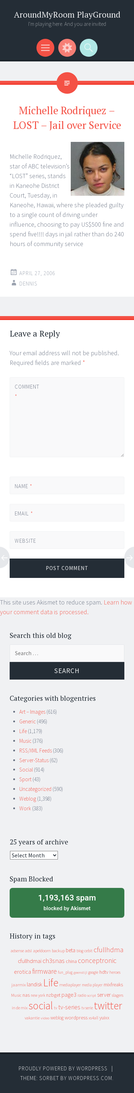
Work (25, 808)
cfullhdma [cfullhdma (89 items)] (109, 949)
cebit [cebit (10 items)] (88, 950)
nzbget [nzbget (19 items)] (53, 995)
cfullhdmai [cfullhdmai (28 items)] (29, 961)
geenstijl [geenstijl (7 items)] (80, 972)
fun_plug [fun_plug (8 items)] (65, 972)
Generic (27, 721)
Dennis (28, 283)
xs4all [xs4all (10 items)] (93, 1017)
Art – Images (32, 711)
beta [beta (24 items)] (70, 950)
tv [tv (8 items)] (55, 1007)
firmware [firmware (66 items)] (44, 971)
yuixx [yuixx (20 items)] (104, 1017)
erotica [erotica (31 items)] (22, 971)
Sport (25, 779)
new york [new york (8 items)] (38, 995)
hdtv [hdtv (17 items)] (103, 972)
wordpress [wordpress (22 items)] (76, 1017)
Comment (27, 391)
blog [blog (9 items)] (79, 950)
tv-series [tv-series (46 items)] (69, 1007)
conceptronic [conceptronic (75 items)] (97, 960)
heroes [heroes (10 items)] (114, 972)
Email (24, 513)
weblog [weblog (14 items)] (57, 1018)
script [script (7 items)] (91, 995)
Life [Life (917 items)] (50, 982)
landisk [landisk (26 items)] (34, 984)
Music (25, 740)
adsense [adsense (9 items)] (17, 950)
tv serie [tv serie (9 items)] (87, 1007)
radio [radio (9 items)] (82, 995)
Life (23, 731)
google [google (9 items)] (93, 972)
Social (26, 769)
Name (24, 486)
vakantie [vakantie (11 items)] (32, 1017)
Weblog (27, 798)
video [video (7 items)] (45, 1018)
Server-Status (34, 760)
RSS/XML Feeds (35, 750)
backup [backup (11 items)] (58, 950)
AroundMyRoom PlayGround (67, 14)
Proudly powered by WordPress (63, 1068)
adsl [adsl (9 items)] (28, 950)
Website (25, 540)
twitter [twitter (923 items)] (108, 1005)
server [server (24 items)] (104, 994)
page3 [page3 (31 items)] (68, 994)
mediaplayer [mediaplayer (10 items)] (70, 984)
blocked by (67, 902)
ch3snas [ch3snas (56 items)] (54, 961)
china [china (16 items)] (71, 961)
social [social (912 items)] (41, 1005)
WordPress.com (90, 1078)
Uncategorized (35, 789)
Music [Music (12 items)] (16, 995)
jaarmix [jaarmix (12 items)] (18, 984)
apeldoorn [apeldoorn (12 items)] (42, 950)
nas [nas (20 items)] (26, 995)
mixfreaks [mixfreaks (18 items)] (113, 984)
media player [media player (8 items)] (92, 984)
